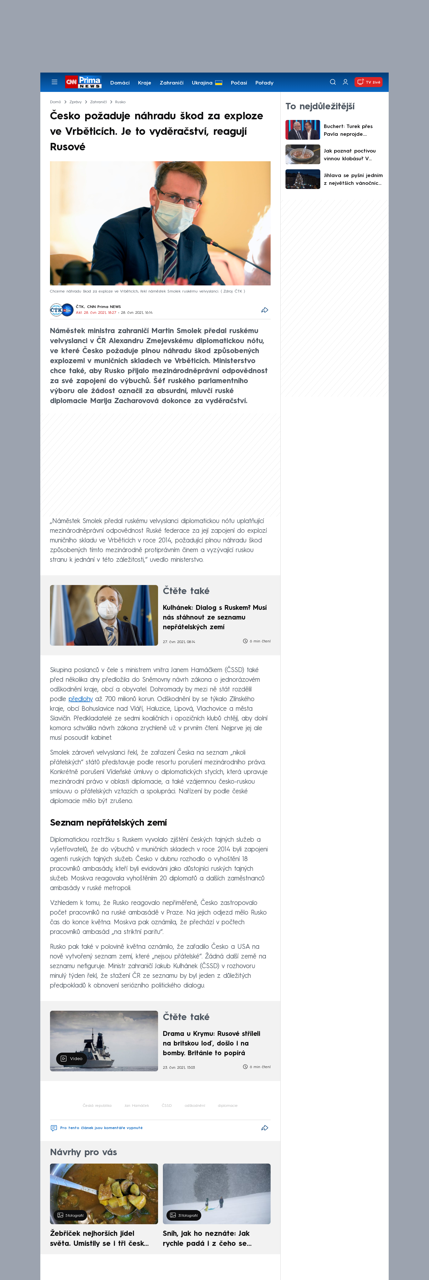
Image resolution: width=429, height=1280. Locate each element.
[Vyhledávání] (333, 82)
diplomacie (228, 1106)
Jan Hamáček (137, 1106)
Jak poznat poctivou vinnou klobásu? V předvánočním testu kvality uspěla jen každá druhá (350, 156)
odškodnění (195, 1106)
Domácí (120, 83)
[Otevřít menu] (54, 82)
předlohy (81, 699)
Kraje (144, 83)
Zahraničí (172, 83)
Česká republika (97, 1106)
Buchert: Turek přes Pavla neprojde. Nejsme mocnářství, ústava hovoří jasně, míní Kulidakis (349, 131)
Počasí (239, 83)
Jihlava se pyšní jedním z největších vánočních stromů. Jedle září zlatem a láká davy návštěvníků (353, 180)
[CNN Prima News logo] (83, 81)
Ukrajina (202, 83)
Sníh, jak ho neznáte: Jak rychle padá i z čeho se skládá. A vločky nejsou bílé (211, 1239)
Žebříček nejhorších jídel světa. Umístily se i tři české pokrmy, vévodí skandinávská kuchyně (100, 1239)
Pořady (264, 83)
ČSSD (167, 1106)
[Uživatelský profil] (345, 82)
